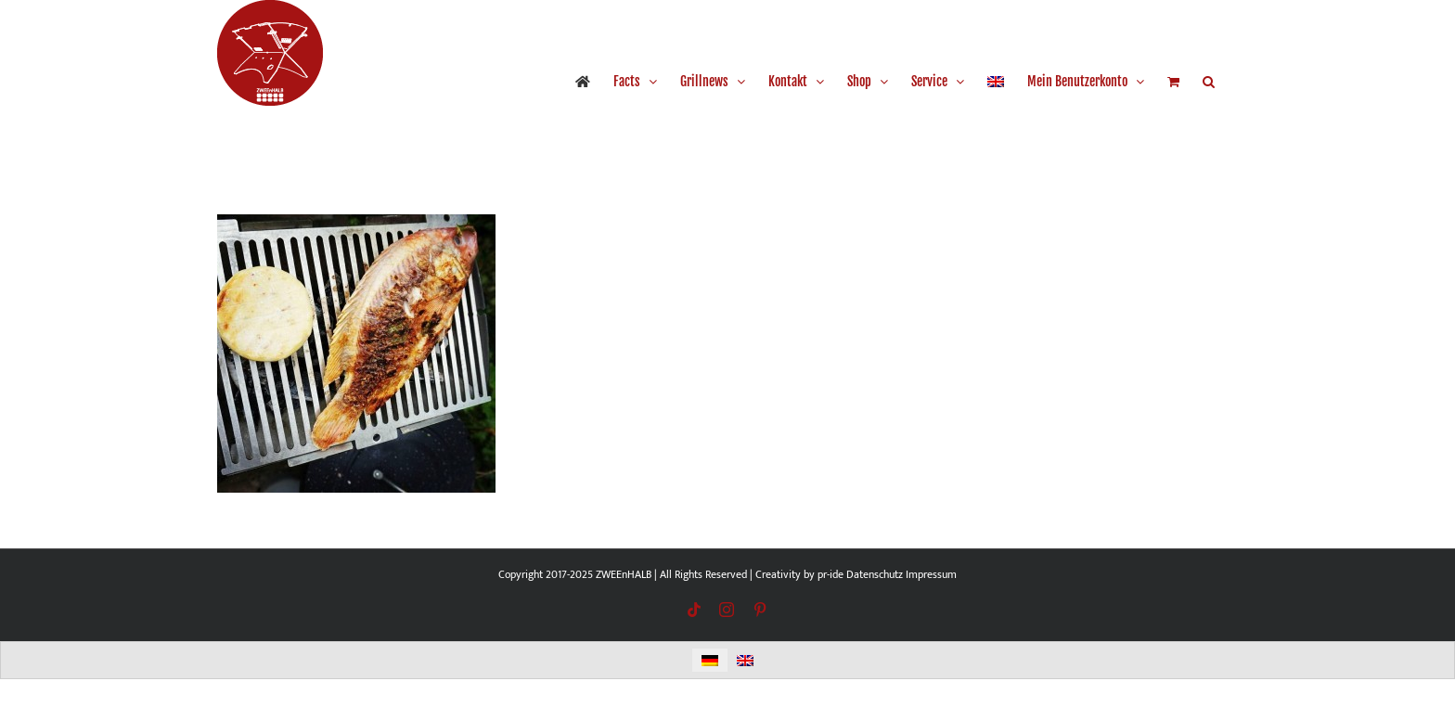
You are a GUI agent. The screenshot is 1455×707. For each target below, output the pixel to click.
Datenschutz (874, 574)
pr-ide (830, 574)
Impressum (931, 574)
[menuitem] (995, 81)
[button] (1209, 81)
